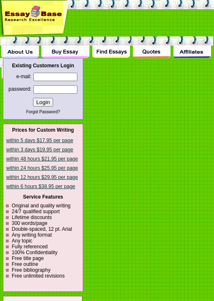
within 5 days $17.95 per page (39, 140)
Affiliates (192, 47)
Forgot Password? (43, 112)
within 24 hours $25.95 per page (42, 168)
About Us (20, 47)
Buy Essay (65, 47)
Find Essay (111, 47)
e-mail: (23, 76)
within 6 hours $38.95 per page (40, 186)
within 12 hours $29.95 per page (42, 177)
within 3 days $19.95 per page (39, 150)
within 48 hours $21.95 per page (42, 159)
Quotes (151, 47)
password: (19, 89)
